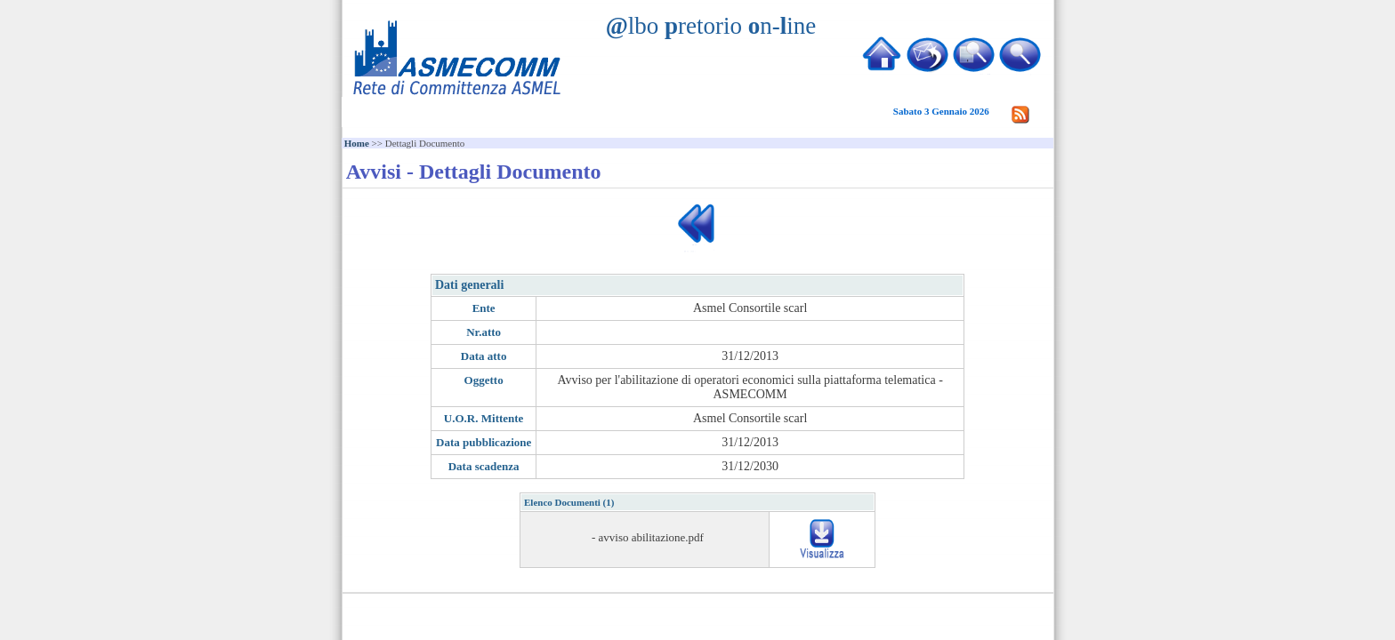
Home (356, 143)
